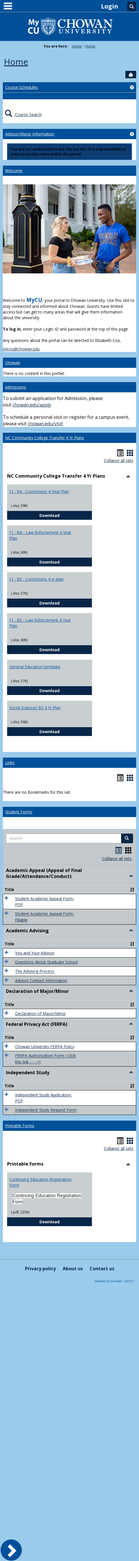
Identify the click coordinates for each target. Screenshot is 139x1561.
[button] (127, 838)
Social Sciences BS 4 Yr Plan (35, 707)
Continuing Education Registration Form (40, 1182)
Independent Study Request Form (46, 1110)
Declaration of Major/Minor (40, 1013)
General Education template (34, 666)
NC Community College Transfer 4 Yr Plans (44, 437)
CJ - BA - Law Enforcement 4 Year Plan (40, 535)
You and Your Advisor (34, 953)
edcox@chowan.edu (21, 349)
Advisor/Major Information (29, 134)
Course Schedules (21, 87)
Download (65, 515)
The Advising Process (34, 971)
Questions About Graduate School (46, 962)
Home (77, 46)
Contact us (102, 1268)
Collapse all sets (118, 460)
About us (73, 1268)
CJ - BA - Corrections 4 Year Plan (39, 491)
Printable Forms (19, 1125)
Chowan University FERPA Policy (44, 1046)
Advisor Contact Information (41, 980)
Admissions (15, 387)
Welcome (13, 170)
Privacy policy (40, 1268)
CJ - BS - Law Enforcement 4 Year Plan (40, 622)
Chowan (12, 362)
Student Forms (18, 811)
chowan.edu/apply (31, 405)
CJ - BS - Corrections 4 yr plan (36, 579)
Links (9, 762)
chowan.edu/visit (45, 423)
